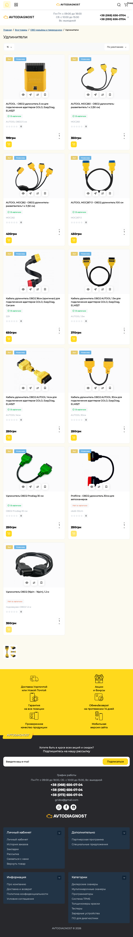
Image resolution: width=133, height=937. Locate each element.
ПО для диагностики (85, 918)
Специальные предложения (90, 844)
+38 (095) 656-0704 (113, 19)
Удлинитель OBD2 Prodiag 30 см (24, 495)
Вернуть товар (16, 863)
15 (9, 47)
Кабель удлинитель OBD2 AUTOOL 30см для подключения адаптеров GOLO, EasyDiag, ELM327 (96, 400)
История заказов (17, 844)
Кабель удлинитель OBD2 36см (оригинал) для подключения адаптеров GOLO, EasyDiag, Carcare (33, 302)
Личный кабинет (17, 839)
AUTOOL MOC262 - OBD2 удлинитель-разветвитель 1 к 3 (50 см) (27, 204)
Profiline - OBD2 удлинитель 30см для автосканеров (92, 497)
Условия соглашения (20, 898)
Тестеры (77, 908)
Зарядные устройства (86, 913)
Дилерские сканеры (85, 884)
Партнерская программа (88, 839)
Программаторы (82, 894)
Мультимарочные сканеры (89, 889)
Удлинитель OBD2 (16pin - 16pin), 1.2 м (27, 591)
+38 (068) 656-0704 (113, 15)
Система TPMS (81, 898)
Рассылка (13, 854)
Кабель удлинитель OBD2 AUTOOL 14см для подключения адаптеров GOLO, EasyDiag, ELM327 (31, 400)
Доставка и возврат (19, 889)
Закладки (13, 849)
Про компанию (16, 884)
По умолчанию (116, 47)
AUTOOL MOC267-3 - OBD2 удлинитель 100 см (97, 202)
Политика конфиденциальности (27, 894)
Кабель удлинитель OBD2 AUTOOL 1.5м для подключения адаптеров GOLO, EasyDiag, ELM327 (96, 302)
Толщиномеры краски (86, 903)
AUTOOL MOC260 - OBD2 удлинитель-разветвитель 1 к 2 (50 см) (92, 105)
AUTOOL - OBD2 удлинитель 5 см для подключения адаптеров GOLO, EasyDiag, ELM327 (30, 107)
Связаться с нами (18, 858)
